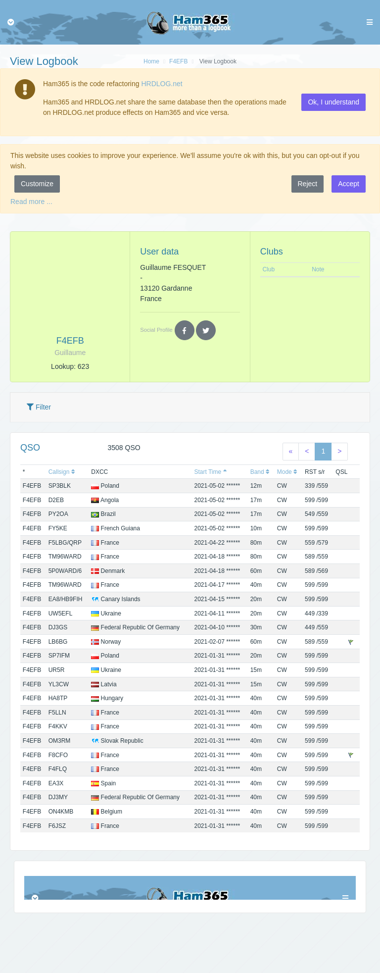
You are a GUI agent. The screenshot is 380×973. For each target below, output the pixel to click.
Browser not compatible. (190, 888)
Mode (287, 471)
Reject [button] (308, 184)
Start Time (210, 471)
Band (260, 471)
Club (268, 269)
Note (318, 269)
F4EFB (178, 61)
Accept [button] (348, 184)
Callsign (61, 471)
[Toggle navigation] (11, 22)
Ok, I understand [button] (333, 102)
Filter (39, 407)
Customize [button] (37, 184)
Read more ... (31, 201)
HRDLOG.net (161, 84)
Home (151, 61)
